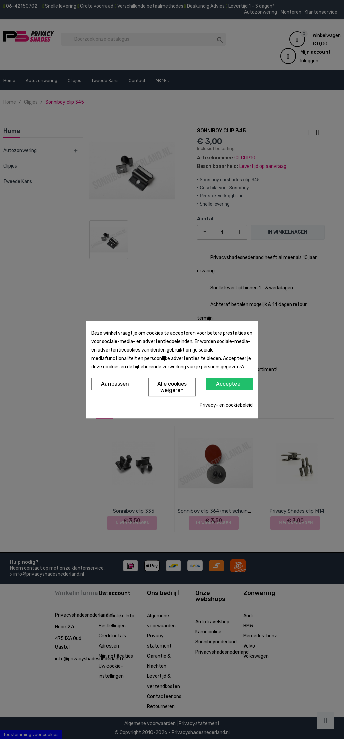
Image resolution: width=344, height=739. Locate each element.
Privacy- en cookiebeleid (226, 405)
